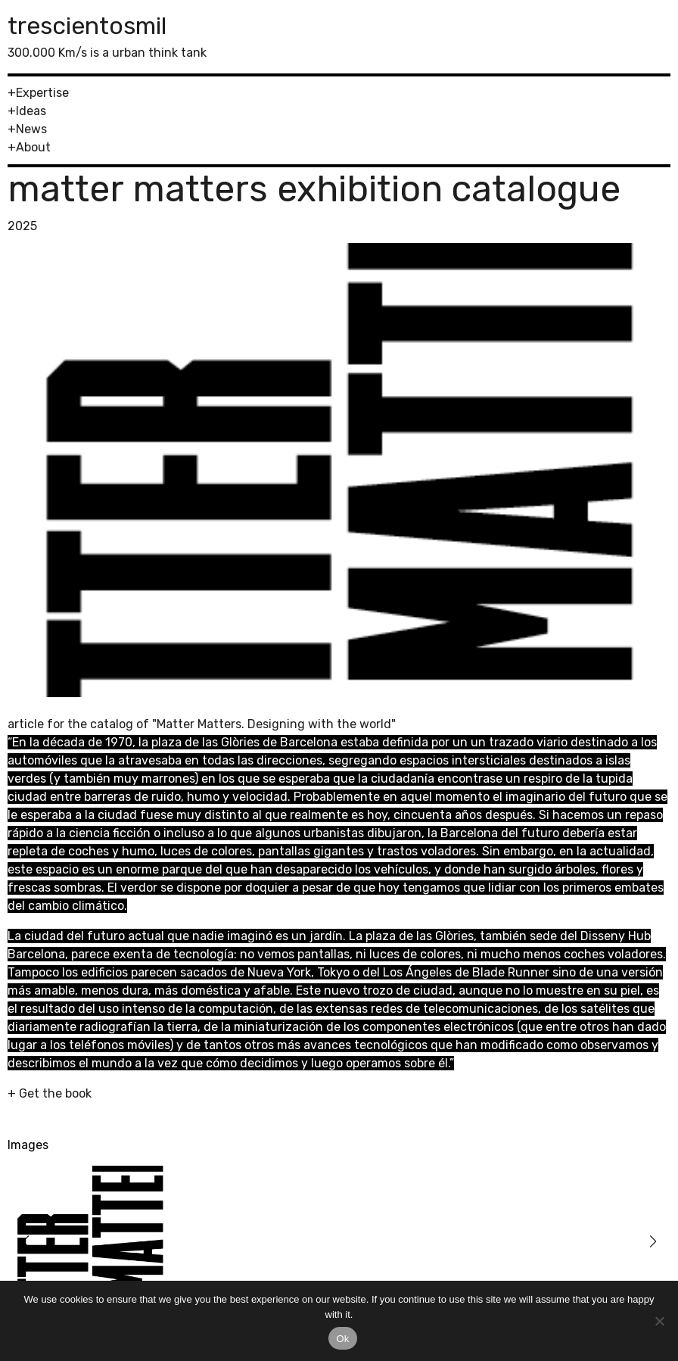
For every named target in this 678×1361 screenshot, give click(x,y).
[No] (659, 1320)
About (33, 147)
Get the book (55, 1093)
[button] (25, 1241)
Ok (342, 1338)
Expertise (42, 93)
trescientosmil (87, 25)
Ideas (31, 111)
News (31, 129)
